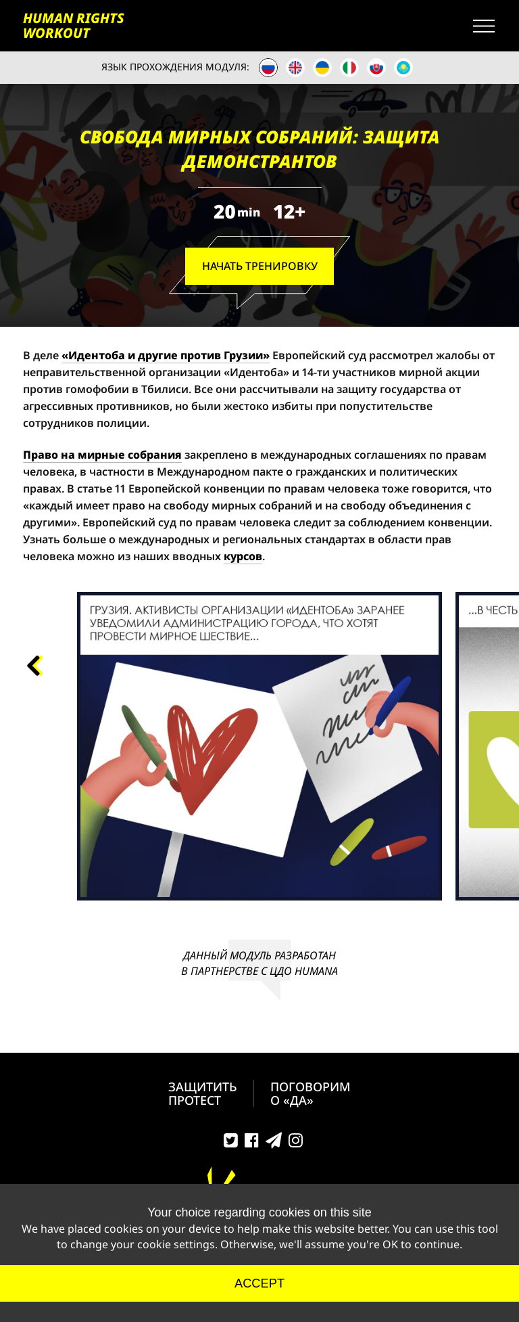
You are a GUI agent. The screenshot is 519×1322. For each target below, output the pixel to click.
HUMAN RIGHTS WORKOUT (73, 26)
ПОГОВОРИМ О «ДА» (310, 1093)
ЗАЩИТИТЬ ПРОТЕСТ (202, 1093)
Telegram (274, 1143)
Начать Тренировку (260, 265)
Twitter (231, 1143)
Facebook (252, 1143)
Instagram (296, 1143)
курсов (243, 556)
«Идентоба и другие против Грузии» (165, 355)
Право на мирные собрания (102, 454)
